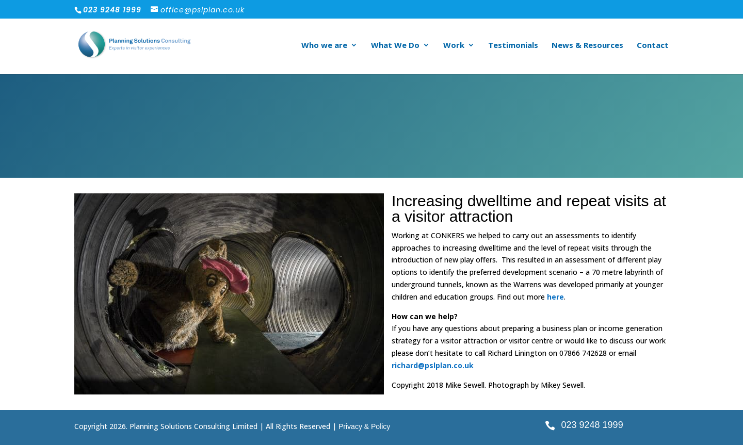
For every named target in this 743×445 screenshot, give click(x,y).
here (555, 297)
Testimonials (513, 45)
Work (453, 45)
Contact (653, 45)
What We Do (395, 45)
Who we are (324, 45)
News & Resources (587, 45)
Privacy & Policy (364, 426)
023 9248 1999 (592, 425)
